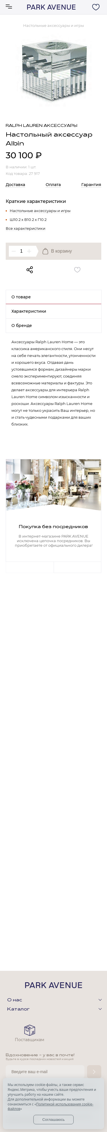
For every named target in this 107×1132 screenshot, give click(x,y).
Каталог (18, 1009)
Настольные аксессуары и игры (40, 210)
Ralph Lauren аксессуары (41, 126)
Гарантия (91, 184)
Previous (30, 567)
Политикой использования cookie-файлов (50, 1106)
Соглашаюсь (53, 1119)
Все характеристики (25, 228)
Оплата (53, 184)
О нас (14, 1000)
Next (78, 567)
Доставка (15, 184)
